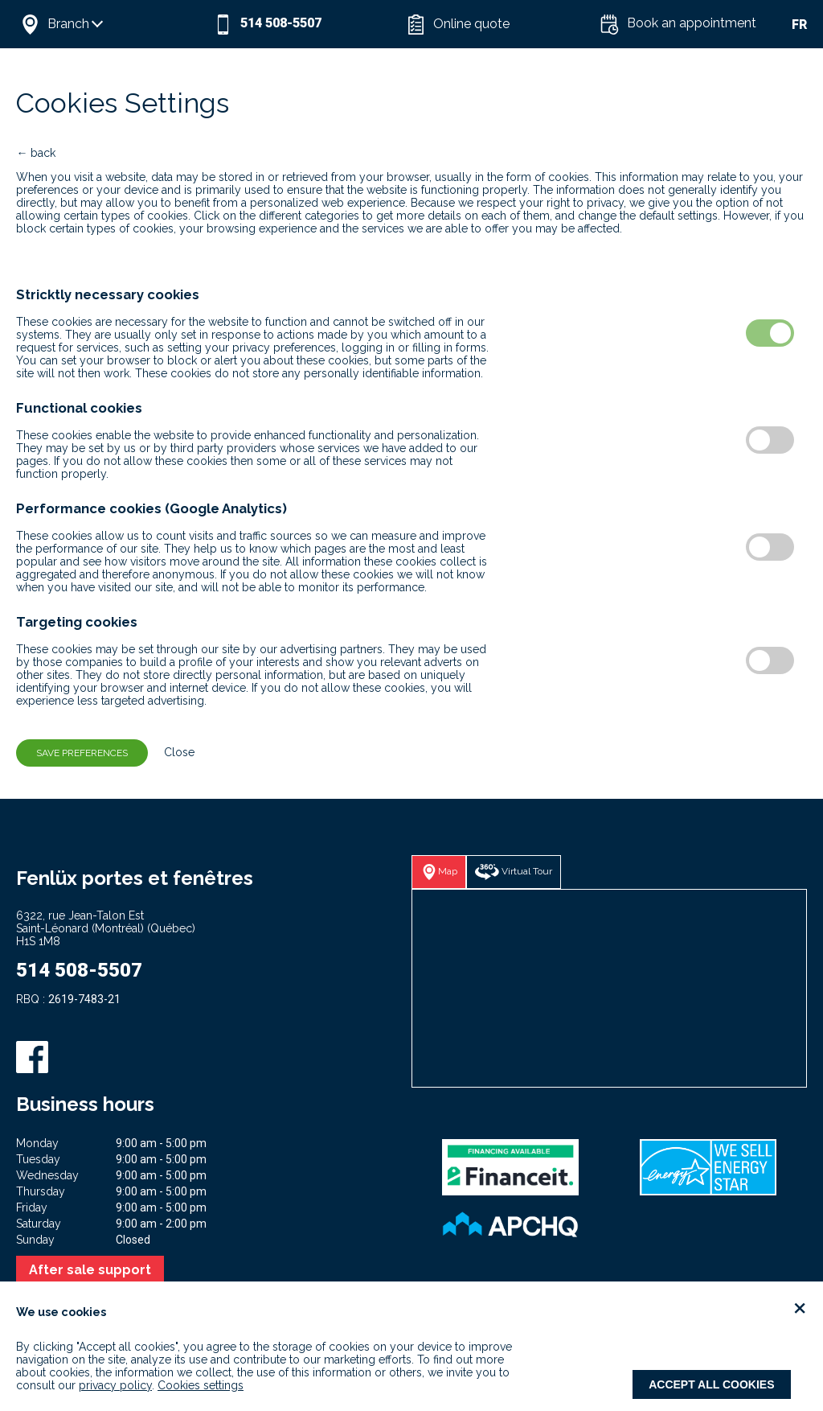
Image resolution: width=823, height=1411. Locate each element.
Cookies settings (201, 1385)
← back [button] (35, 152)
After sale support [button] (90, 1269)
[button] (112, 24)
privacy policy (115, 1385)
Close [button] (172, 752)
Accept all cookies (711, 1384)
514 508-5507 (79, 970)
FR (799, 24)
